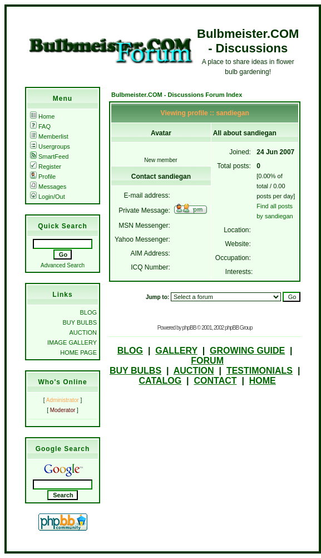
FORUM (207, 360)
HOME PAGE (78, 352)
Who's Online (62, 382)
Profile (43, 176)
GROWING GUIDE (247, 350)
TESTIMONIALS (259, 370)
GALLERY (176, 350)
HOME (262, 380)
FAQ (40, 126)
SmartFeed (49, 156)
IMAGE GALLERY (72, 342)
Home (42, 116)
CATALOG (160, 380)
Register (45, 166)
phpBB (189, 328)
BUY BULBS (79, 322)
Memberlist (49, 136)
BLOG (88, 312)
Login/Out (47, 196)
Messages (48, 186)
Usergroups (50, 146)
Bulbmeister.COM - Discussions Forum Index (176, 94)
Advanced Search (63, 265)
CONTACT (215, 380)
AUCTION (83, 332)
